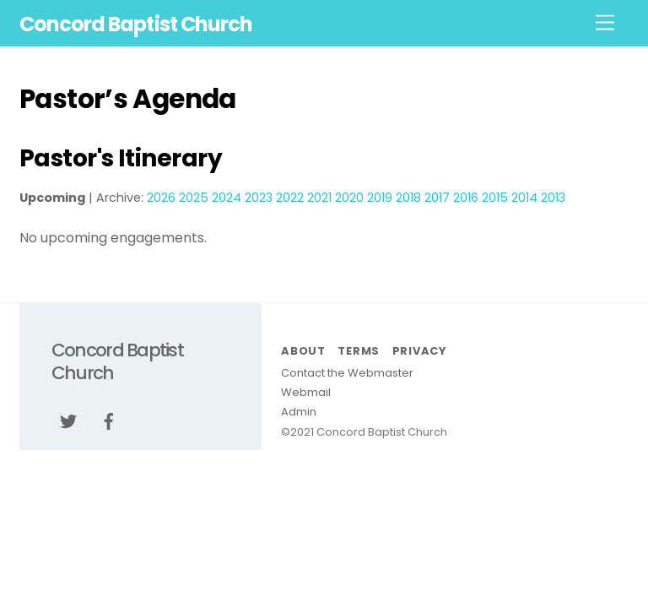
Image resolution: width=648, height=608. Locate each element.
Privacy (419, 351)
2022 (290, 197)
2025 (193, 197)
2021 (319, 197)
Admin (298, 412)
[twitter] (68, 420)
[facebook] (109, 420)
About (303, 351)
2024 (226, 197)
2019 (379, 197)
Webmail (306, 392)
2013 (553, 197)
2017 (437, 197)
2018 (408, 197)
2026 (161, 197)
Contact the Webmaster (347, 373)
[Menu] (605, 23)
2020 (349, 197)
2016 (465, 197)
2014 (524, 197)
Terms (359, 351)
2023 (259, 197)
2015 (495, 197)
